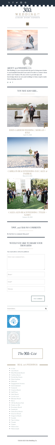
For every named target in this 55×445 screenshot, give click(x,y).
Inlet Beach (15, 394)
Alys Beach (14, 371)
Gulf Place (14, 392)
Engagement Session (18, 383)
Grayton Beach (16, 390)
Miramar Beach (16, 399)
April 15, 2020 (27, 135)
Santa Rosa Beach (17, 411)
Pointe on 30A (15, 405)
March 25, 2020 (27, 176)
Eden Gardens (15, 379)
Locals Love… (15, 396)
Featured (14, 388)
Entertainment (16, 386)
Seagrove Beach (16, 416)
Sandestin (14, 409)
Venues (13, 424)
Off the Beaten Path (17, 403)
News (13, 401)
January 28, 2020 (27, 217)
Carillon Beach (16, 375)
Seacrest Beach (16, 414)
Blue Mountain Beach (18, 373)
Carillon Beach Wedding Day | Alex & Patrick (27, 172)
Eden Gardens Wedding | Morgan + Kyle (27, 131)
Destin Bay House (16, 377)
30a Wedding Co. (23, 68)
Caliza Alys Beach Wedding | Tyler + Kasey (27, 213)
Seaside (13, 418)
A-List (13, 368)
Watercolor (15, 426)
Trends (13, 422)
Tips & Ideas (15, 420)
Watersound (15, 429)
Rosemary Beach (16, 407)
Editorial (14, 381)
